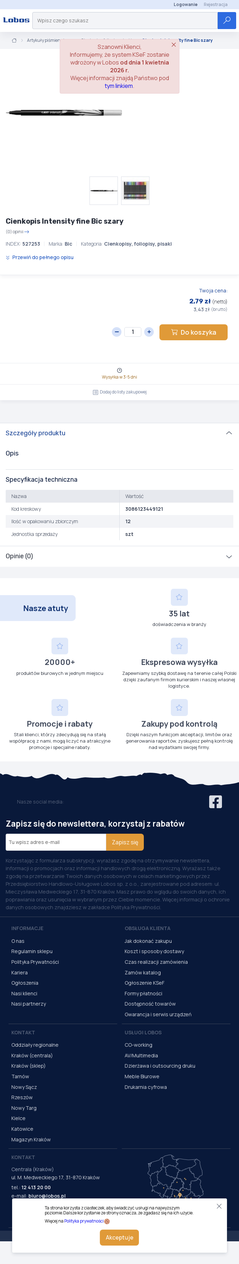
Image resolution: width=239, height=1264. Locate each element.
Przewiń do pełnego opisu (40, 257)
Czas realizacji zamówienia (156, 961)
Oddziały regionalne (35, 1044)
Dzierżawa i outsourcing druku (160, 1065)
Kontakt (23, 1032)
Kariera (19, 972)
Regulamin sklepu (32, 951)
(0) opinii (17, 232)
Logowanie (185, 4)
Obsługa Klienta (147, 928)
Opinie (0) (19, 556)
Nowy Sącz (24, 1087)
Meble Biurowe (142, 1076)
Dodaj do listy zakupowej (120, 392)
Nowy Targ (24, 1107)
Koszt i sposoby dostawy (154, 951)
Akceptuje (120, 1237)
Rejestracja (216, 4)
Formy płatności (143, 993)
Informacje (27, 928)
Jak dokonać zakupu (148, 941)
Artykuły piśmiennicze (49, 40)
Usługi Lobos (143, 1032)
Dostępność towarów (150, 1003)
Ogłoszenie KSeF (144, 982)
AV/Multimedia (141, 1055)
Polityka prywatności (84, 1221)
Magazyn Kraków (31, 1139)
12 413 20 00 (36, 1187)
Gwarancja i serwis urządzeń (158, 1014)
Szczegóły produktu (35, 433)
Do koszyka (193, 332)
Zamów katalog (143, 972)
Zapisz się (125, 842)
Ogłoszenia (24, 982)
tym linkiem (119, 86)
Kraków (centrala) (32, 1055)
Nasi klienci (24, 993)
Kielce (18, 1118)
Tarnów (20, 1076)
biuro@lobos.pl (47, 1195)
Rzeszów (22, 1097)
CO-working (138, 1044)
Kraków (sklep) (28, 1065)
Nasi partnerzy (28, 1003)
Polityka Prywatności (35, 961)
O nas (18, 941)
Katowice (22, 1128)
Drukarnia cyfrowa (146, 1087)
